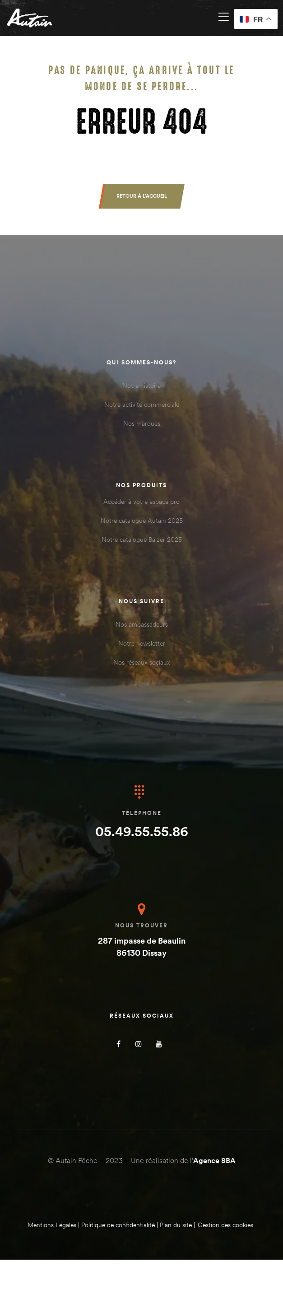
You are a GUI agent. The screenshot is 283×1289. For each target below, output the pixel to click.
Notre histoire (141, 386)
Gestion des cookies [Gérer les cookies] (225, 1225)
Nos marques (141, 423)
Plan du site (176, 1225)
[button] (142, 196)
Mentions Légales (52, 1225)
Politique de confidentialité (118, 1225)
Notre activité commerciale (141, 404)
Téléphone (142, 813)
